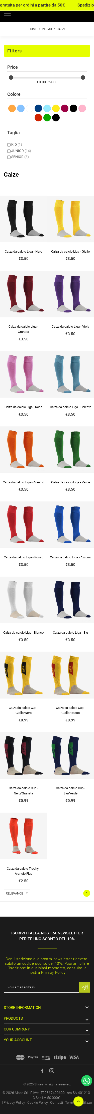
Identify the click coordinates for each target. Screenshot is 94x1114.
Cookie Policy (37, 1102)
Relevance (18, 893)
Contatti (56, 1102)
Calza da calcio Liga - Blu (70, 632)
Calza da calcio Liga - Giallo (70, 251)
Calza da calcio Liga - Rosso (23, 557)
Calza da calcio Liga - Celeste (70, 407)
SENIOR (20, 157)
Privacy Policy (14, 1102)
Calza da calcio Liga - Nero (23, 251)
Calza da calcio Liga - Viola (70, 326)
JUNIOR (21, 151)
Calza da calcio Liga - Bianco (23, 632)
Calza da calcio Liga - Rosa (23, 407)
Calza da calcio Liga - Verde (70, 482)
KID (16, 144)
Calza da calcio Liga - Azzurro (70, 557)
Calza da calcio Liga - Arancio (23, 482)
